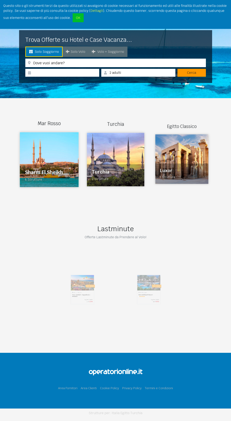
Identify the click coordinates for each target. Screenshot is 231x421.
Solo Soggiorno (44, 51)
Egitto (125, 413)
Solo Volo (75, 51)
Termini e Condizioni (159, 388)
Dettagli (96, 11)
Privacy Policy (132, 388)
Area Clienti (89, 388)
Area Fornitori (67, 388)
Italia (116, 413)
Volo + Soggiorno (108, 51)
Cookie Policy (109, 388)
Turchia (136, 413)
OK (78, 18)
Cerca (191, 72)
